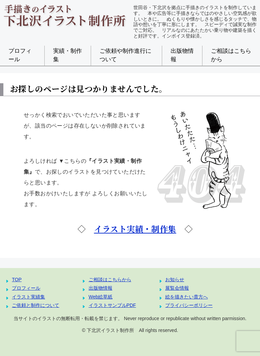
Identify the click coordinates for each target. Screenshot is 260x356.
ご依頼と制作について (35, 305)
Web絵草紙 (101, 296)
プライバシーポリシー (189, 305)
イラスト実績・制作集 (135, 229)
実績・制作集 (67, 55)
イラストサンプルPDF (112, 305)
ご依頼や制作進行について (125, 55)
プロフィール (19, 55)
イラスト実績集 (28, 296)
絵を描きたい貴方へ (186, 296)
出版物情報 (182, 55)
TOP (17, 279)
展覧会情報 (177, 288)
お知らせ (174, 279)
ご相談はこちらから (231, 55)
